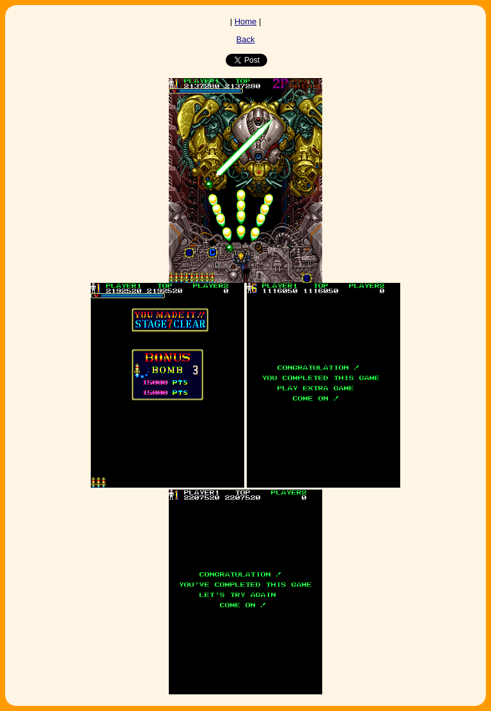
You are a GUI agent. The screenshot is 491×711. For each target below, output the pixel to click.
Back (246, 39)
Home (246, 21)
